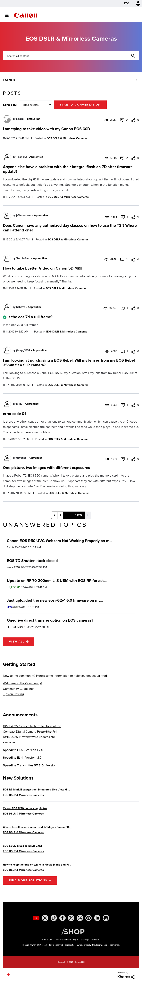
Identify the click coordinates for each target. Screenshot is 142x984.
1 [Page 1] (60, 515)
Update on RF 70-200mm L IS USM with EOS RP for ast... (57, 580)
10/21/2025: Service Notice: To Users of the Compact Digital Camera (32, 729)
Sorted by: (10, 104)
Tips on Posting (13, 694)
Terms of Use (46, 940)
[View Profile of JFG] (9, 607)
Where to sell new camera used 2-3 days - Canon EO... (37, 827)
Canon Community (25, 15)
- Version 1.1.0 (22, 757)
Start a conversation (80, 105)
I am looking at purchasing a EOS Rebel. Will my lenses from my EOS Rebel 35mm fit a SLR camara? (69, 362)
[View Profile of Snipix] (10, 547)
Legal (75, 940)
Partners (95, 940)
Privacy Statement (63, 940)
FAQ (126, 3)
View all (16, 642)
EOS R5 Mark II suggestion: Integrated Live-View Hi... (36, 790)
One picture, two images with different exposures (46, 467)
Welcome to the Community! (22, 683)
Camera (10, 80)
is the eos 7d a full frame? (30, 317)
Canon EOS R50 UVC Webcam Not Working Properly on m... (59, 541)
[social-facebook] (62, 918)
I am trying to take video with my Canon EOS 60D (46, 129)
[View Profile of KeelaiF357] (13, 567)
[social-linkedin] (97, 918)
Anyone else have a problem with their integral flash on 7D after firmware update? (68, 169)
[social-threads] (80, 918)
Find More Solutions (28, 880)
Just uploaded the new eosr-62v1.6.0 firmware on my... (55, 600)
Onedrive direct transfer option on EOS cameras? (50, 620)
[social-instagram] (45, 918)
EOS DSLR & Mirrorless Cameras (67, 138)
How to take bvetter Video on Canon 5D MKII (42, 268)
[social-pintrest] (88, 918)
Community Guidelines (18, 688)
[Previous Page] (54, 515)
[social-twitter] (71, 918)
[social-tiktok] (54, 918)
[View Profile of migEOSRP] (13, 587)
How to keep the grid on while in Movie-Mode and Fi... (37, 865)
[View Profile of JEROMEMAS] (15, 627)
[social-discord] (106, 918)
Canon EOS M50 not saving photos (25, 808)
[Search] (71, 55)
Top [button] (8, 974)
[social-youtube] (36, 918)
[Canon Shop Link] (71, 931)
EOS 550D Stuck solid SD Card (22, 846)
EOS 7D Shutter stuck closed (32, 561)
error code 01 (14, 414)
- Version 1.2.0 (23, 750)
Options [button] (136, 80)
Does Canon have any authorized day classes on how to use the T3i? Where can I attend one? (70, 227)
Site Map (84, 940)
